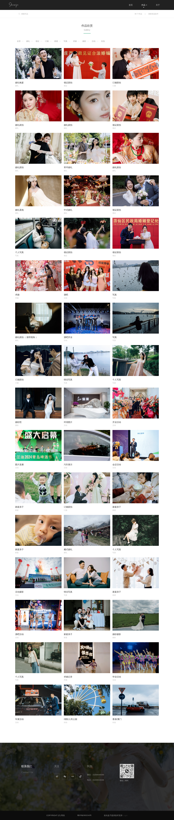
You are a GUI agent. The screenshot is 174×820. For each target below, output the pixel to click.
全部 (19, 41)
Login (125, 815)
